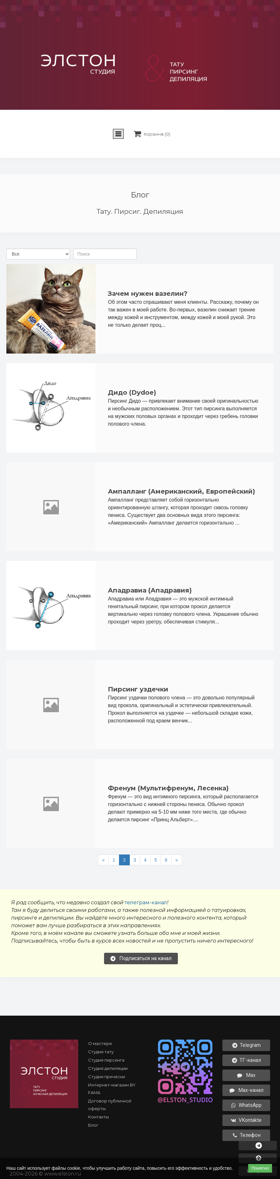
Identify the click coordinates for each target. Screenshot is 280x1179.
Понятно (260, 1168)
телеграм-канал (146, 902)
